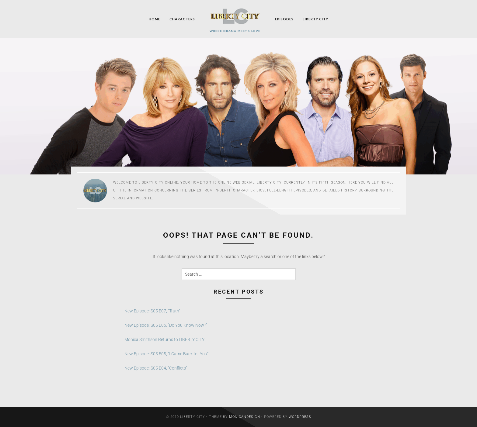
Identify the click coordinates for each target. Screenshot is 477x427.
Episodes (284, 19)
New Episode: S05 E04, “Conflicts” (155, 368)
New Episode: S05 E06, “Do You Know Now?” (165, 325)
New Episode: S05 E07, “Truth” (152, 310)
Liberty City (315, 19)
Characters (182, 19)
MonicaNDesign (244, 417)
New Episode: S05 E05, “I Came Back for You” (166, 353)
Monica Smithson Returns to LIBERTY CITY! (164, 339)
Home (154, 19)
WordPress (300, 417)
